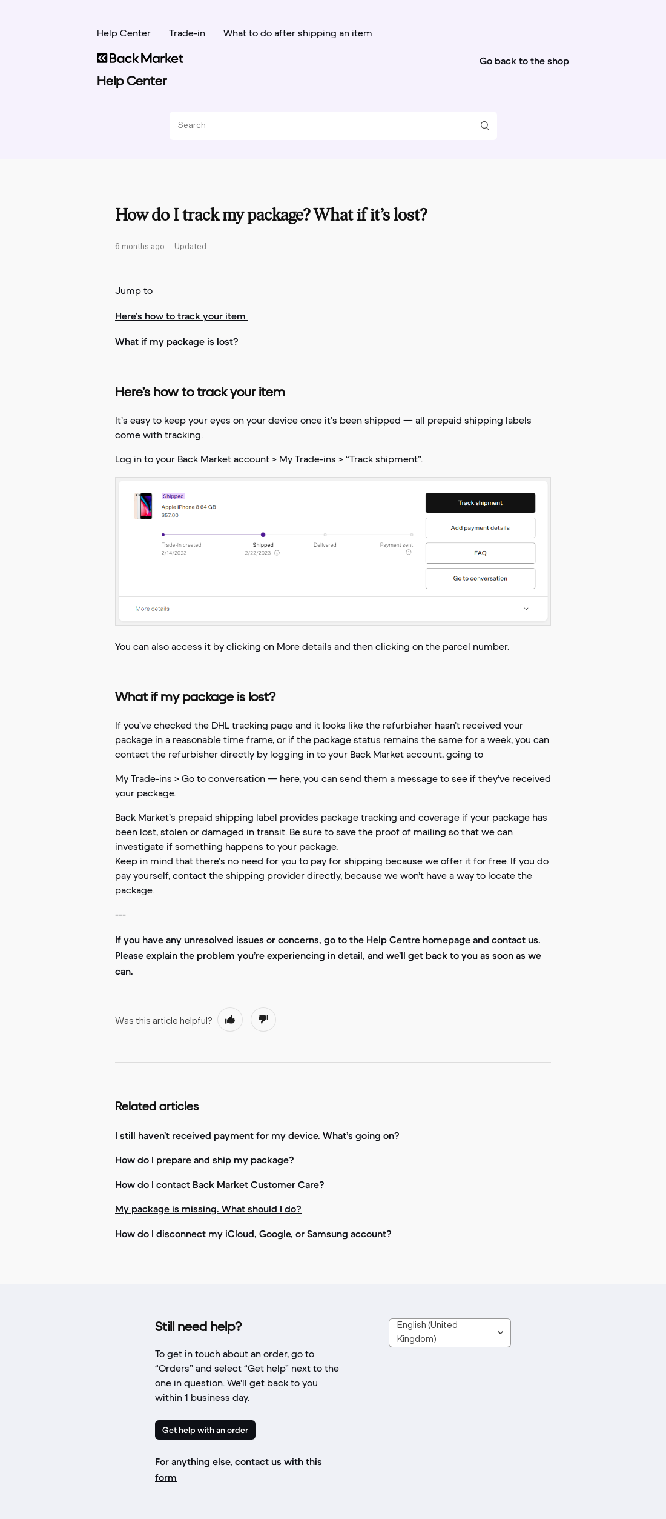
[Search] (329, 126)
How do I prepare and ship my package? (204, 1159)
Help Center (124, 34)
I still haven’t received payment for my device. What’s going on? (257, 1135)
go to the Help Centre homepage (397, 939)
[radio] (230, 1019)
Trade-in (187, 34)
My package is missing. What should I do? (208, 1209)
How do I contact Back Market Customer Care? (220, 1184)
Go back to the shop (524, 61)
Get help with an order (205, 1429)
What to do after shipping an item (297, 34)
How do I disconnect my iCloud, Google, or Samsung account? (253, 1233)
